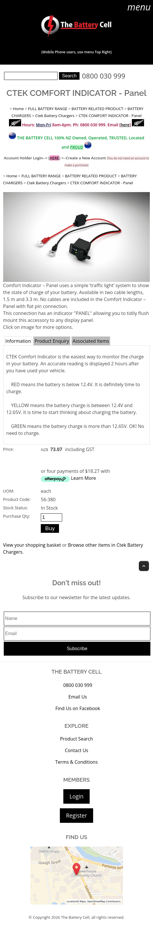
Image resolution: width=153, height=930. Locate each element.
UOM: (8, 491)
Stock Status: (15, 507)
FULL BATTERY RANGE (47, 108)
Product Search (76, 739)
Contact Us (76, 750)
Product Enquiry (51, 341)
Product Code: (17, 499)
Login (76, 796)
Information (18, 341)
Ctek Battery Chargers (55, 115)
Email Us (78, 697)
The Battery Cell (75, 917)
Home (18, 108)
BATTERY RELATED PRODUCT (97, 108)
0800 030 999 (104, 76)
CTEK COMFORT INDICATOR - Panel (110, 115)
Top (144, 566)
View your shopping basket (32, 545)
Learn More (83, 478)
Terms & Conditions (76, 762)
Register (76, 815)
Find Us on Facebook (77, 708)
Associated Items (91, 341)
